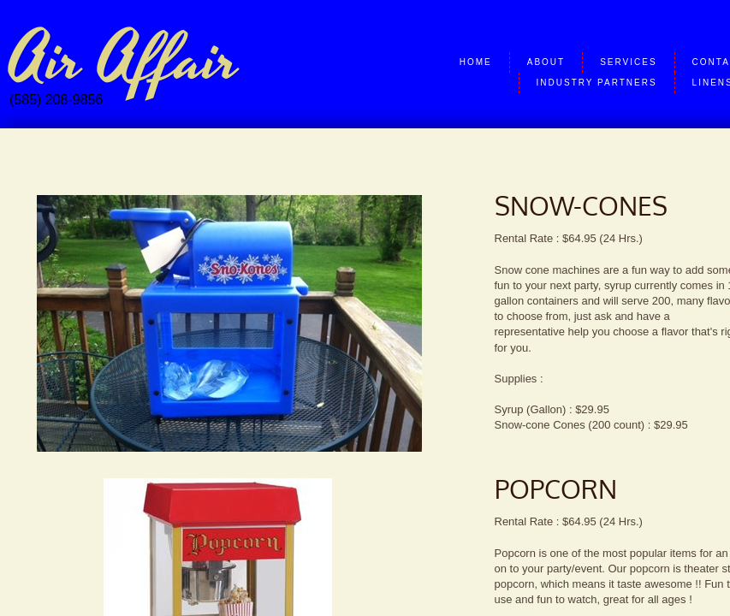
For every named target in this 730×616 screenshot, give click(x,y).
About (546, 62)
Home (476, 62)
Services (628, 62)
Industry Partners (597, 82)
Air (46, 61)
